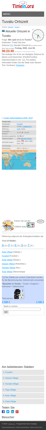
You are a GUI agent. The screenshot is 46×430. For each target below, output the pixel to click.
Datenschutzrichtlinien (22, 427)
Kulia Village (7, 260)
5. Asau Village (9, 396)
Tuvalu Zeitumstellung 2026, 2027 (18, 118)
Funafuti (20, 124)
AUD (18, 129)
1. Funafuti (7, 372)
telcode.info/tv (26, 139)
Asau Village (7, 252)
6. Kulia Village (9, 401)
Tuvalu (17, 27)
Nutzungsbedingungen (8, 427)
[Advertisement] (23, 93)
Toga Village (7, 272)
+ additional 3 (27, 126)
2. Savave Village (10, 378)
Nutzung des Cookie (36, 427)
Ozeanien (20, 65)
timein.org (11, 424)
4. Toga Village (9, 390)
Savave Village (8, 264)
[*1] (11, 45)
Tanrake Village (8, 268)
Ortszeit (10, 27)
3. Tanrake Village (11, 384)
